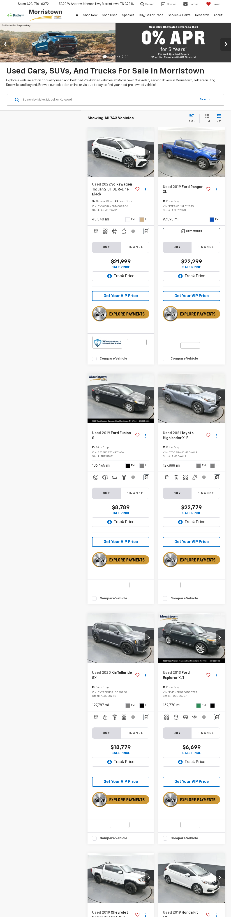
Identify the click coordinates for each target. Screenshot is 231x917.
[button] (149, 152)
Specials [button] (128, 15)
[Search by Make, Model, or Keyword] (109, 99)
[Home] (77, 15)
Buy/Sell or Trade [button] (151, 15)
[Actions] (145, 190)
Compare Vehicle (113, 358)
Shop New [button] (90, 15)
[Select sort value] (193, 118)
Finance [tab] (135, 247)
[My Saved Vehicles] (213, 4)
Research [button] (202, 15)
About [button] (218, 15)
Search (205, 99)
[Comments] (146, 231)
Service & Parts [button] (179, 15)
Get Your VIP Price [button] (121, 296)
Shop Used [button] (110, 15)
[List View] (219, 118)
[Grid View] (206, 118)
